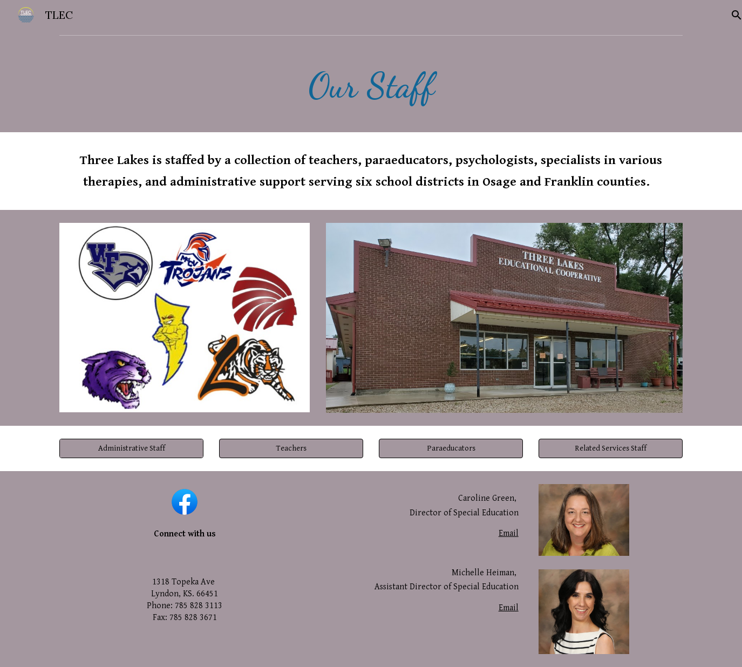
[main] (370, 86)
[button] (291, 448)
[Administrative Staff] (131, 448)
